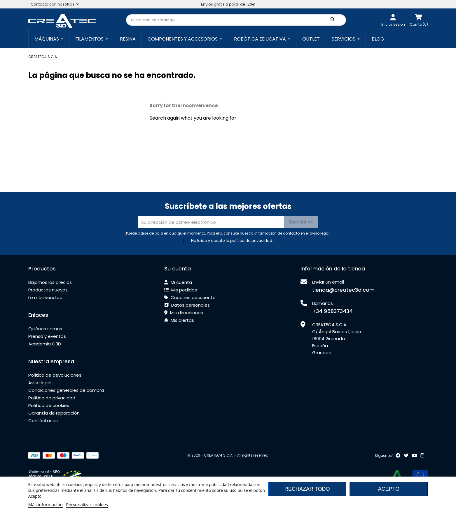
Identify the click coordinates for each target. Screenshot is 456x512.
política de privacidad (251, 240)
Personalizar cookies (87, 504)
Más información (45, 504)
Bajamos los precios (50, 282)
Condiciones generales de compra (66, 390)
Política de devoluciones (54, 375)
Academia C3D (44, 344)
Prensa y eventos (47, 336)
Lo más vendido (45, 297)
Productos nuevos (48, 290)
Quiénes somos (45, 329)
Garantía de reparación (54, 413)
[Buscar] (236, 20)
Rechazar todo (307, 489)
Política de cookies (48, 405)
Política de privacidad (51, 398)
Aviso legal (39, 383)
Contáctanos (43, 420)
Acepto (388, 489)
